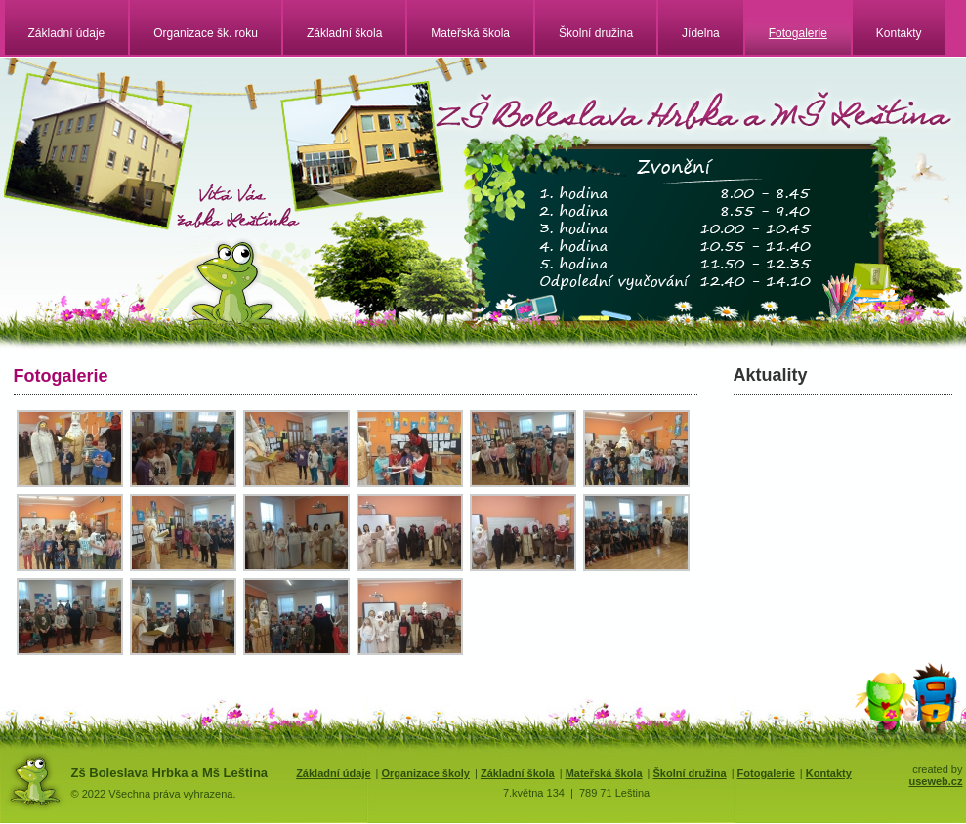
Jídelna (701, 33)
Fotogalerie (798, 33)
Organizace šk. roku (205, 33)
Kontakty (899, 33)
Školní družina (596, 33)
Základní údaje (66, 33)
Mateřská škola (470, 33)
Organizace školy (425, 773)
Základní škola (344, 33)
